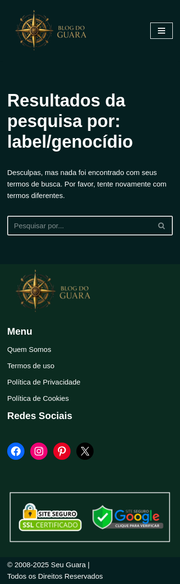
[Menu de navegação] (161, 31)
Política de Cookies (38, 398)
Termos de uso (30, 366)
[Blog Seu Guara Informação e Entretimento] (55, 31)
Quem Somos (29, 349)
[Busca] (79, 225)
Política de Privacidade (44, 382)
